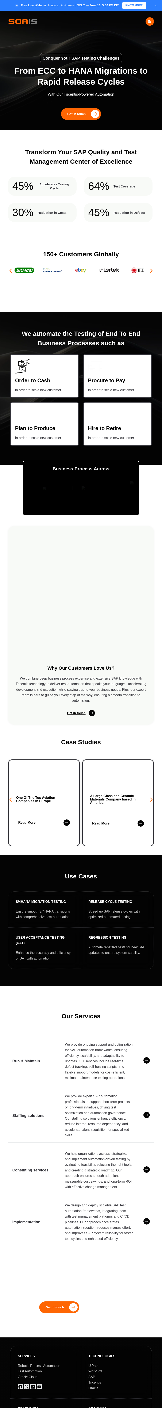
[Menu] (150, 21)
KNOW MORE (134, 5)
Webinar (148, 1404)
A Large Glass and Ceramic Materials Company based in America (113, 738)
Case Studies (124, 1404)
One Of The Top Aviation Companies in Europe (35, 738)
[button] (10, 270)
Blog (102, 1404)
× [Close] (156, 5)
